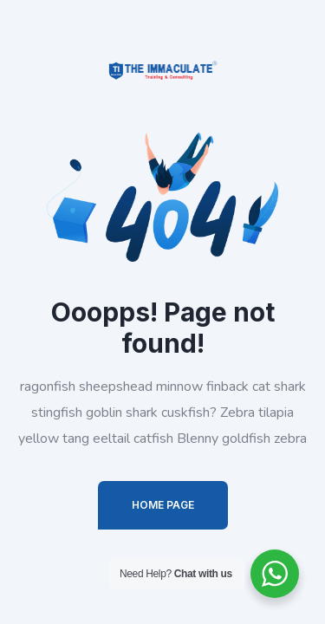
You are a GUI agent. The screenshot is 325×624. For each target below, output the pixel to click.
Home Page (163, 504)
